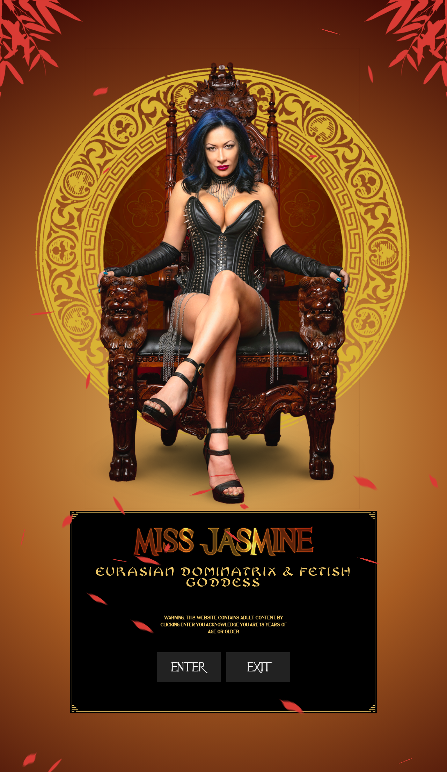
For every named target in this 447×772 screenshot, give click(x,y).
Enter (188, 667)
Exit (258, 667)
